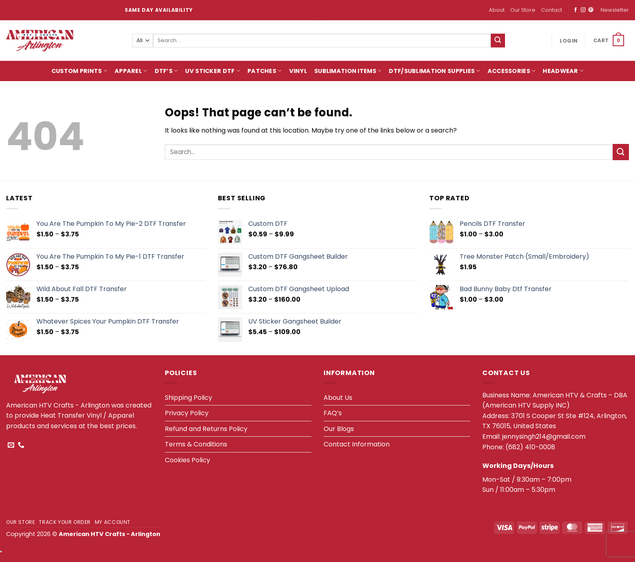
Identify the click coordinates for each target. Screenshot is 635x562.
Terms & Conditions (196, 444)
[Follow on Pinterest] (590, 10)
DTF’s (166, 71)
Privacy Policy (187, 413)
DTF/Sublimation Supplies (434, 71)
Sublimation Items (347, 71)
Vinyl (298, 71)
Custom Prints (79, 71)
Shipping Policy (188, 397)
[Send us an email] (11, 445)
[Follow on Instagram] (583, 10)
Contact (551, 9)
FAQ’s (333, 413)
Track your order (65, 522)
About (497, 9)
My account (112, 522)
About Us (338, 397)
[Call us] (21, 445)
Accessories (512, 71)
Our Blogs (339, 428)
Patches (264, 71)
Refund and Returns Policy (206, 428)
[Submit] (498, 40)
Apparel (131, 71)
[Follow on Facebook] (575, 10)
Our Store (522, 9)
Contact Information (357, 444)
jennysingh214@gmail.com (544, 436)
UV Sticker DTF (212, 71)
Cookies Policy (187, 460)
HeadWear (563, 71)
